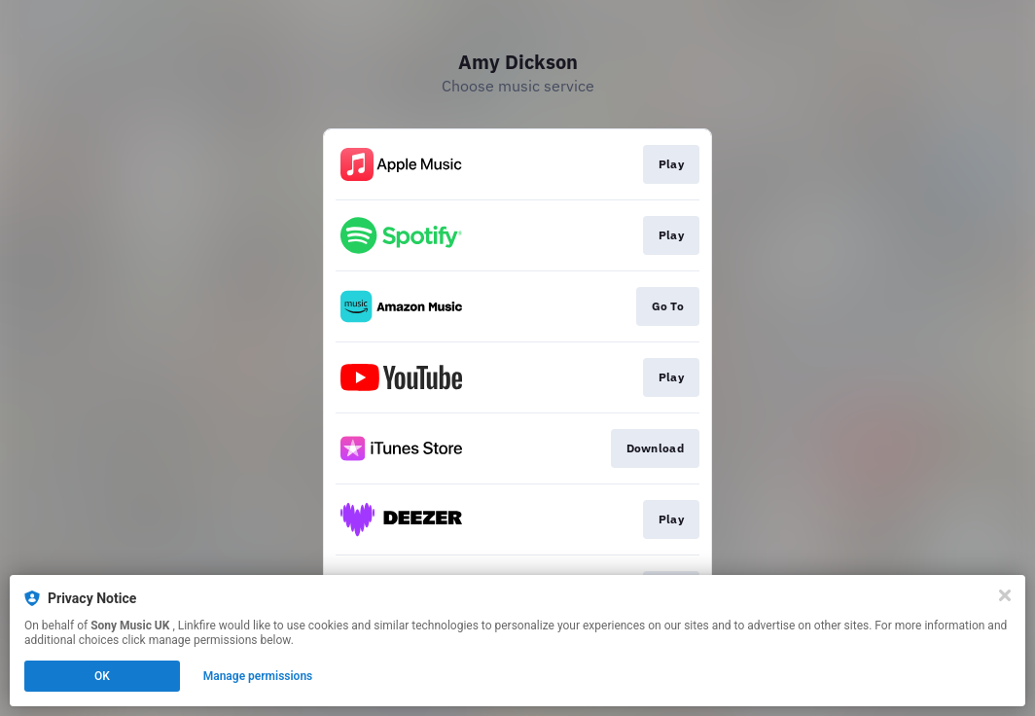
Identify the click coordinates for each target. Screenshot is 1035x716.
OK (102, 676)
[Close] (1004, 595)
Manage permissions (258, 676)
